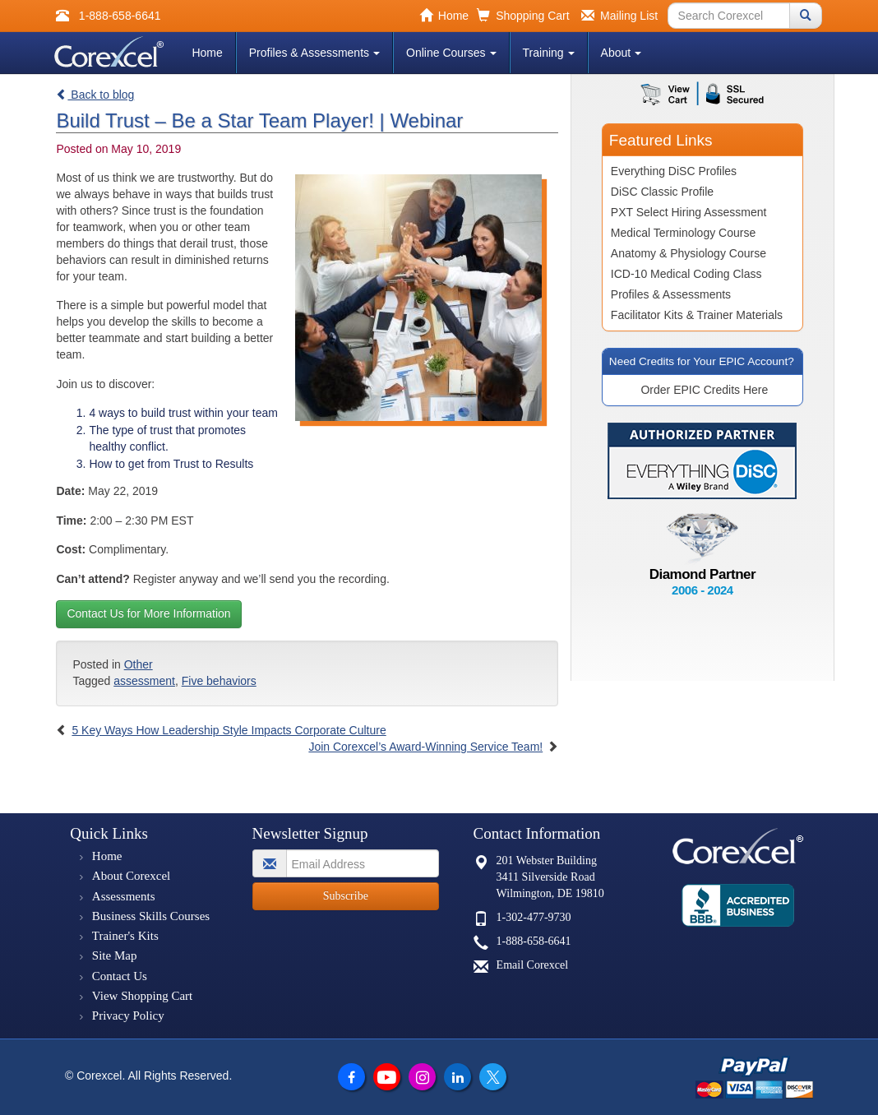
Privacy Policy (128, 1015)
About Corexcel (131, 875)
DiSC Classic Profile (662, 191)
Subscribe (345, 896)
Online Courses (451, 52)
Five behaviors (219, 680)
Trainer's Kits (125, 935)
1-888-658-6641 (534, 941)
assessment (144, 680)
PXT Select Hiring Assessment (689, 212)
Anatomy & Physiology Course (688, 253)
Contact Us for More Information (148, 613)
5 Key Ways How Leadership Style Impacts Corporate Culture (229, 730)
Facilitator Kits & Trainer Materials (697, 315)
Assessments (123, 896)
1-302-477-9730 (534, 917)
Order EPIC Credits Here (704, 389)
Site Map (114, 955)
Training (549, 52)
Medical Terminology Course (683, 232)
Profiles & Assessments (314, 52)
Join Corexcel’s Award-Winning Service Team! (425, 746)
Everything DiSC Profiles (674, 171)
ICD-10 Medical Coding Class (686, 273)
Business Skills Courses (151, 916)
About (621, 52)
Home (207, 52)
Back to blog (95, 94)
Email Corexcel (532, 965)
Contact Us (119, 976)
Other (138, 664)
